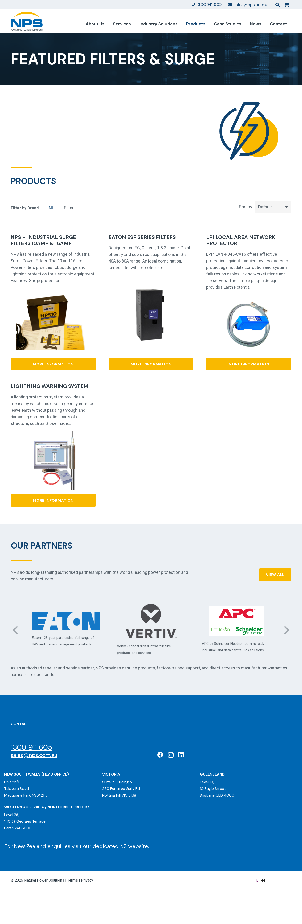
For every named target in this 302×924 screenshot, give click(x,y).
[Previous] (15, 630)
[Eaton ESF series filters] (151, 288)
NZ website (134, 846)
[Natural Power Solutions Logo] (27, 21)
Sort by (245, 206)
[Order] (273, 207)
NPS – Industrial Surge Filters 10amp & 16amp (43, 240)
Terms (72, 880)
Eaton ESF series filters (142, 237)
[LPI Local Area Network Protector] (248, 297)
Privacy (87, 880)
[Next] (286, 630)
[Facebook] (160, 755)
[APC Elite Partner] (236, 621)
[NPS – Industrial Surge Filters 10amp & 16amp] (53, 294)
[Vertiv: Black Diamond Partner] (151, 621)
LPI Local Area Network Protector (240, 240)
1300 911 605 (31, 747)
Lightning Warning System (49, 386)
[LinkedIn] (181, 755)
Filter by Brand (25, 207)
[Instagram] (171, 755)
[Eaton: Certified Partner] (66, 621)
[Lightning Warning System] (53, 433)
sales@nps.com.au (34, 755)
